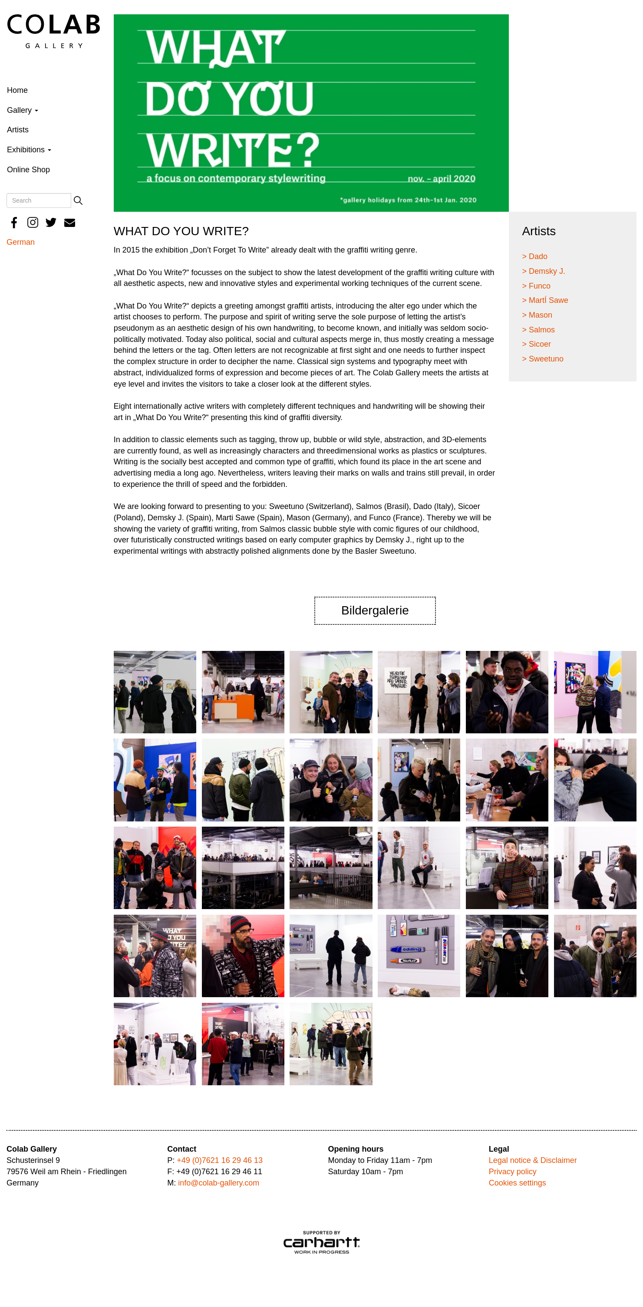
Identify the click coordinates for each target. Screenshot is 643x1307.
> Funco (536, 286)
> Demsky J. (543, 271)
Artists (18, 129)
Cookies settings (517, 1183)
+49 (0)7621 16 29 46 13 (220, 1160)
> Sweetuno (543, 359)
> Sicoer (536, 344)
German (21, 242)
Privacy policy (513, 1171)
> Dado (534, 256)
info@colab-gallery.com (218, 1183)
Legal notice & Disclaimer (533, 1160)
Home (17, 90)
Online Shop (28, 169)
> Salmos (538, 329)
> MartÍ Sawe (545, 300)
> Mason (537, 315)
